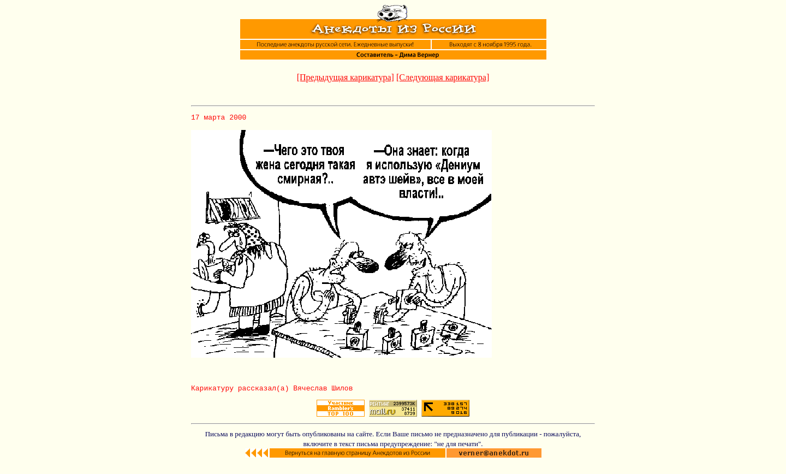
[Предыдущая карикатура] (345, 77)
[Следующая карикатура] (442, 77)
